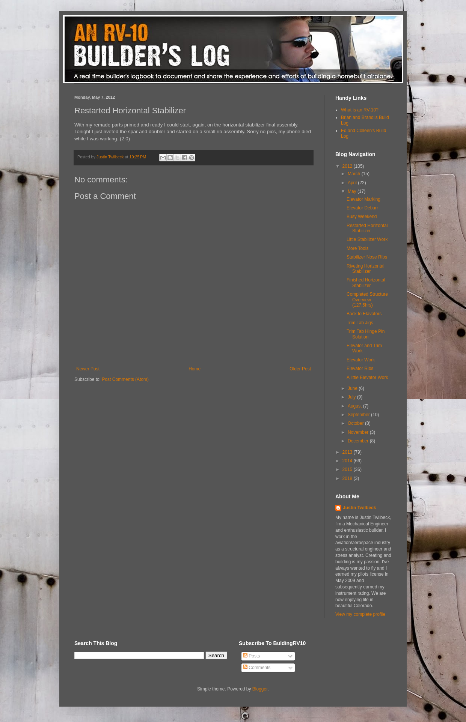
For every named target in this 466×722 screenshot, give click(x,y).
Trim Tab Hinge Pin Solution (366, 334)
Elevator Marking (363, 199)
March (355, 173)
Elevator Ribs (360, 368)
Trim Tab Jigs (360, 322)
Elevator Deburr (362, 208)
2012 (348, 166)
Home (195, 369)
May (352, 191)
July (352, 397)
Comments (256, 667)
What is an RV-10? (360, 110)
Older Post (300, 369)
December (359, 441)
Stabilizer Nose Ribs (367, 257)
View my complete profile (360, 614)
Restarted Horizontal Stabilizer (367, 228)
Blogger (260, 689)
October (356, 423)
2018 (348, 478)
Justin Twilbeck (359, 507)
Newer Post (88, 369)
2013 (348, 452)
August (355, 406)
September (359, 414)
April (353, 182)
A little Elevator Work (367, 377)
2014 (348, 460)
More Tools (357, 248)
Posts (251, 656)
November (359, 432)
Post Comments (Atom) (125, 379)
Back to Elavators (364, 313)
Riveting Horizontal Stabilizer (366, 268)
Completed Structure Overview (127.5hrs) (367, 300)
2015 (348, 469)
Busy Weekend (362, 216)
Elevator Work (361, 360)
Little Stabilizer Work (367, 239)
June (353, 388)
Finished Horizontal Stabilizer (366, 282)
